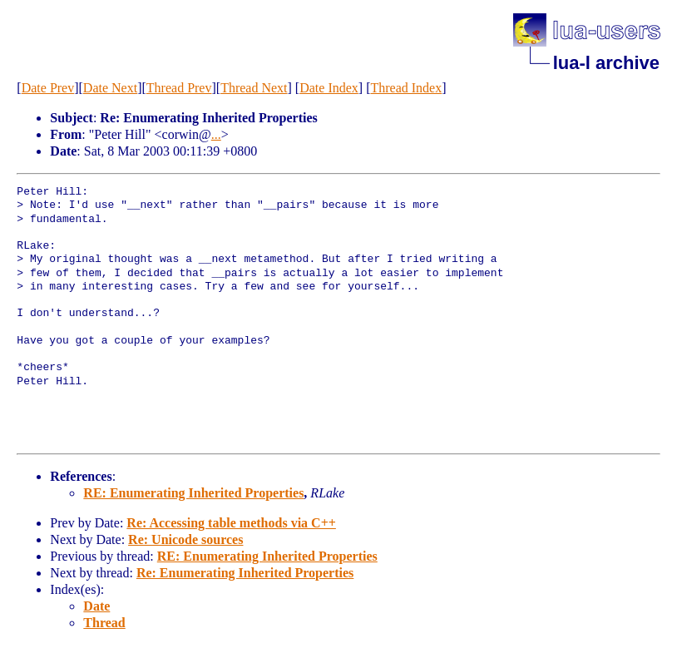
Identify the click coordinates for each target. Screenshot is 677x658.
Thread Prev (179, 88)
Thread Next (253, 88)
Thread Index (406, 88)
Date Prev (48, 88)
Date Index (328, 88)
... (216, 134)
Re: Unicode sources (185, 539)
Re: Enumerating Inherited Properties (244, 573)
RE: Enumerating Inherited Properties (193, 493)
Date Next (110, 88)
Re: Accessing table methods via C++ (231, 523)
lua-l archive (606, 62)
